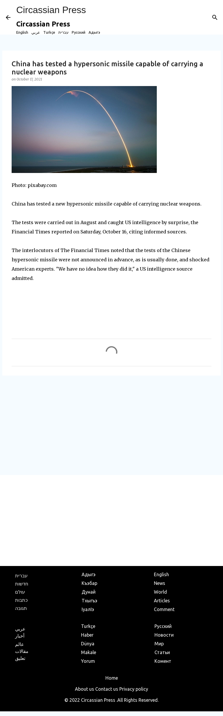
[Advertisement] (111, 425)
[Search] (214, 17)
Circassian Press (51, 10)
